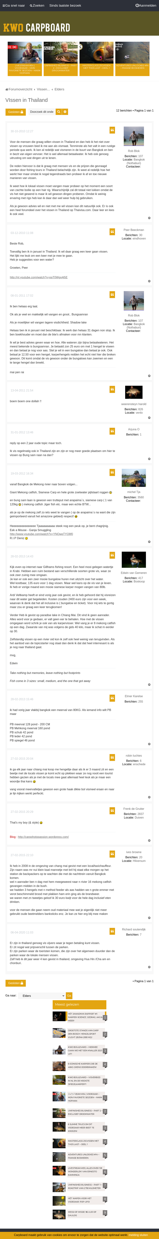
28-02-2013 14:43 (21, 556)
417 (140, 578)
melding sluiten (138, 1234)
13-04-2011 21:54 (21, 390)
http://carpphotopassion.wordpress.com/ (43, 836)
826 (140, 409)
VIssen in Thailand (26, 100)
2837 (141, 813)
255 (140, 701)
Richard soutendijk (134, 929)
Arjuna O (133, 429)
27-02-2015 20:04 (21, 758)
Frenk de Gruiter (133, 808)
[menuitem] (146, 5)
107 (140, 156)
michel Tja (133, 491)
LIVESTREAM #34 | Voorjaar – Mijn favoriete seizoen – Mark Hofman (24, 69)
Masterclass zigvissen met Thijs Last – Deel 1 (96, 66)
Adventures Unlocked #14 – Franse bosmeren (132, 66)
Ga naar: (10, 995)
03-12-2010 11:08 (21, 232)
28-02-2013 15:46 (21, 699)
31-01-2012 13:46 (21, 432)
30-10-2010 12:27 (21, 131)
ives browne (133, 852)
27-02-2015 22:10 (21, 855)
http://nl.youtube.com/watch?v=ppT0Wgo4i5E (39, 277)
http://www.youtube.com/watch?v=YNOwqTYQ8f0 (41, 534)
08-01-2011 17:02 (21, 295)
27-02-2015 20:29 (21, 811)
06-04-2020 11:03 (21, 932)
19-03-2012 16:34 (21, 473)
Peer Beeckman (134, 229)
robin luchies (134, 755)
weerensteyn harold (133, 404)
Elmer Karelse (134, 696)
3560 (141, 497)
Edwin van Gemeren (134, 572)
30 (140, 235)
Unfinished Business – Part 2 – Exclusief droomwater (60, 68)
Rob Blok (134, 151)
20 (140, 857)
